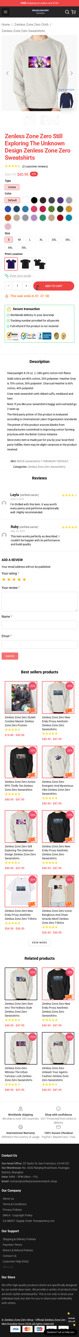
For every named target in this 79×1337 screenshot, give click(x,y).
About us (8, 1198)
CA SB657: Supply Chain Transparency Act (28, 1220)
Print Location (14, 254)
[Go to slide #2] (49, 120)
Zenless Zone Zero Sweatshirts (23, 31)
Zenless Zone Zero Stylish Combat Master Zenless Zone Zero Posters (20, 721)
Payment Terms (12, 1244)
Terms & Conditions (15, 1204)
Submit (10, 656)
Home (6, 24)
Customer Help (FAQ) (16, 1261)
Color (8, 193)
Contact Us (9, 1255)
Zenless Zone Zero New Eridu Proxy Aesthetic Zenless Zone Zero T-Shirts (21, 914)
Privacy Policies (12, 1209)
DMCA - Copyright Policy (17, 1215)
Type (8, 180)
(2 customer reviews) (35, 166)
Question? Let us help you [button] (60, 1332)
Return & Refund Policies (18, 1250)
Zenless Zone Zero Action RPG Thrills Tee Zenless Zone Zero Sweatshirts (20, 785)
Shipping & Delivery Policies (19, 1239)
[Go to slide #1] (29, 120)
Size (7, 233)
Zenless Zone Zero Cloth (31, 24)
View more (39, 942)
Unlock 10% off (71, 1319)
